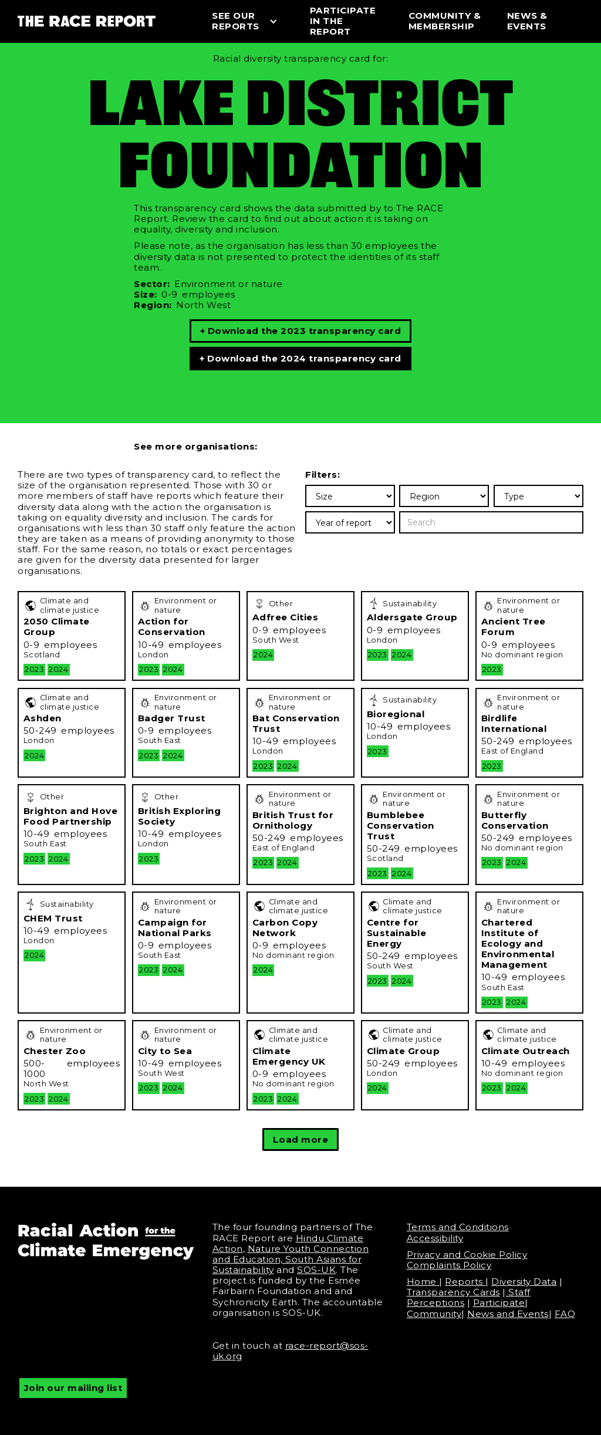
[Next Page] (300, 1139)
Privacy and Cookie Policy (467, 1254)
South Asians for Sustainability (287, 1264)
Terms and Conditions (458, 1227)
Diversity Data (523, 1281)
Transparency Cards (453, 1292)
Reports (465, 1281)
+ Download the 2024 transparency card (300, 358)
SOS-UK (316, 1269)
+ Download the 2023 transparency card (300, 330)
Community (434, 1313)
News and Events (508, 1313)
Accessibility (435, 1238)
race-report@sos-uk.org (290, 1351)
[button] (250, 21)
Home (423, 1281)
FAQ (565, 1313)
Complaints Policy (449, 1265)
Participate (499, 1302)
